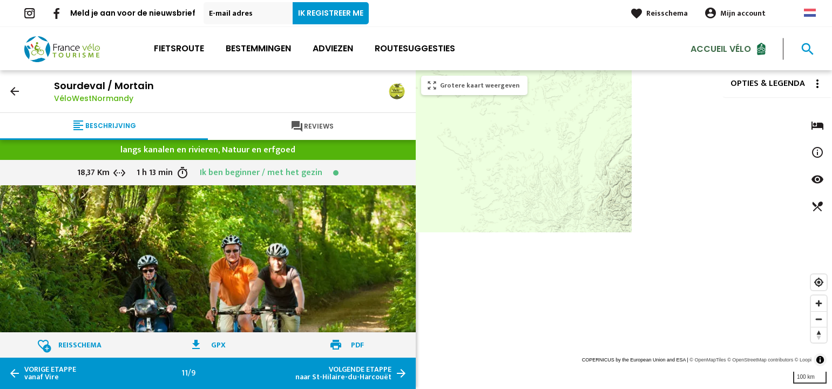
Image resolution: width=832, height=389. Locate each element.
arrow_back (14, 91)
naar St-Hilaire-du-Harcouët (343, 373)
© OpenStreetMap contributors (760, 360)
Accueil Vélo (721, 48)
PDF (357, 344)
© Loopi (803, 360)
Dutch (810, 13)
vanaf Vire (50, 373)
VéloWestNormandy (93, 98)
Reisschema (667, 13)
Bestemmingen (258, 48)
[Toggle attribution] (820, 359)
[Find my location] (819, 282)
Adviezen (333, 48)
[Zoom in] (819, 303)
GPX (218, 344)
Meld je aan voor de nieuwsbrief (132, 13)
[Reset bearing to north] (819, 335)
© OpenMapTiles (707, 360)
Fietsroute (179, 48)
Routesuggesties (415, 48)
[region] (624, 229)
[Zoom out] (819, 319)
